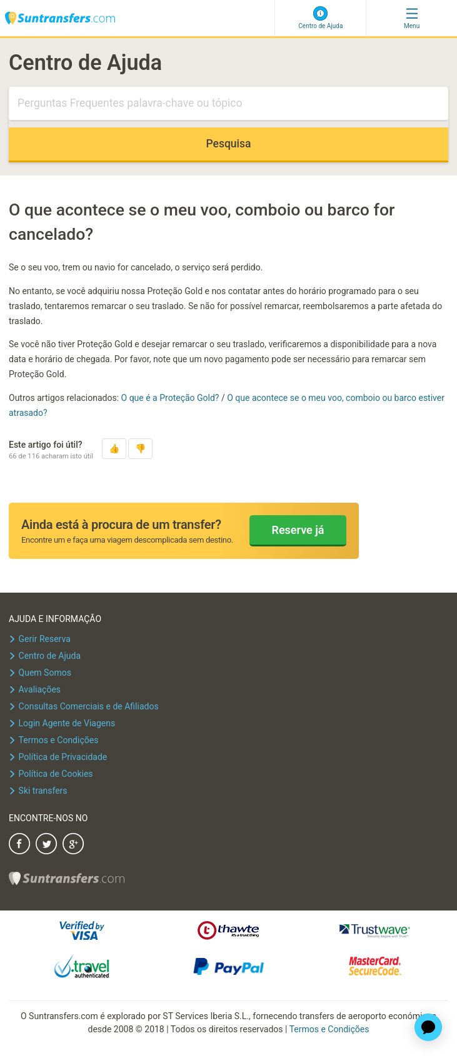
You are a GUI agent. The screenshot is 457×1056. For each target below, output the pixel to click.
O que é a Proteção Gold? (171, 398)
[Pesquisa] (228, 104)
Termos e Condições (329, 1029)
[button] (114, 448)
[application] (428, 1027)
